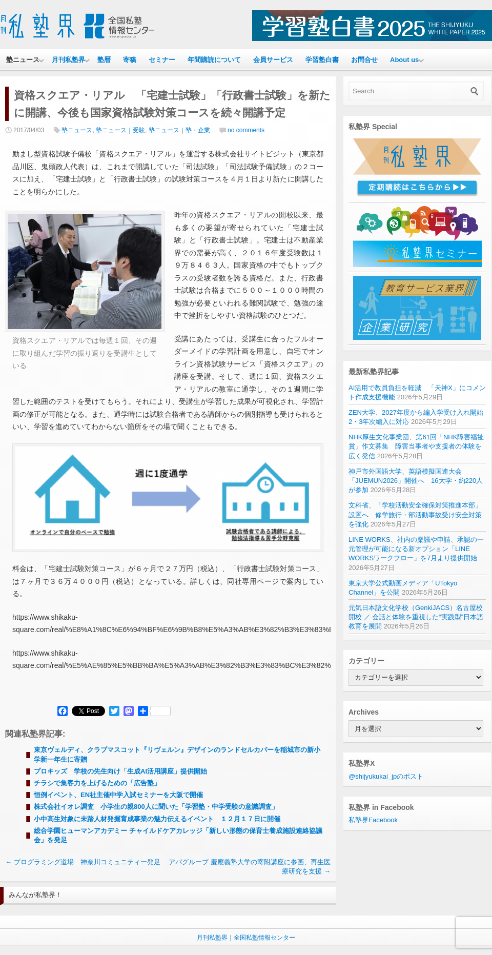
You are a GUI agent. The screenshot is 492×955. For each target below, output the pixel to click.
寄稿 (129, 60)
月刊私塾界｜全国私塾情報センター (246, 937)
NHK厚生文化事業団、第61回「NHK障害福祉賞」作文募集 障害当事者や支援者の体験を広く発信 (416, 446)
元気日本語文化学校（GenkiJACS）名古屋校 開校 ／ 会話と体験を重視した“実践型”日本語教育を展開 (415, 617)
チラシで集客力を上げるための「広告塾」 (97, 783)
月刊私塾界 (68, 60)
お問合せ (364, 60)
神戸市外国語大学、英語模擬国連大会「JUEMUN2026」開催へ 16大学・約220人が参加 (415, 481)
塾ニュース (22, 60)
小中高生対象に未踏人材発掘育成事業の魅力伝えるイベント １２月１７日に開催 (157, 819)
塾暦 (104, 60)
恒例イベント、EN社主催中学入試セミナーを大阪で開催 (118, 795)
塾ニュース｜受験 (120, 130)
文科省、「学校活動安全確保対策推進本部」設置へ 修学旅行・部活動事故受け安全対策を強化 (415, 514)
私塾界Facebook (373, 820)
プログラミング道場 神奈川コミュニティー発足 (82, 862)
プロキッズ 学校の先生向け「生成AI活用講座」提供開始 (120, 771)
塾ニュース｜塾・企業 (179, 130)
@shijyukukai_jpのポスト (385, 776)
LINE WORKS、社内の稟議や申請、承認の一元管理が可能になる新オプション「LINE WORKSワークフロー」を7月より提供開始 (416, 549)
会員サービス (273, 60)
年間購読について (214, 60)
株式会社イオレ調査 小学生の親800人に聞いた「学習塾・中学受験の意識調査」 (156, 806)
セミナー (162, 60)
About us (404, 60)
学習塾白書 (322, 60)
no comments (246, 130)
